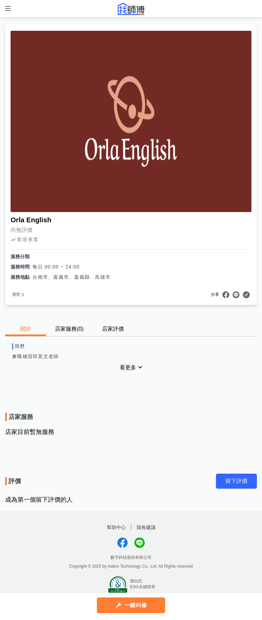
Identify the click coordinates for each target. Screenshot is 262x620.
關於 (25, 329)
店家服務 (69, 329)
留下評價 (236, 481)
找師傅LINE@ (139, 543)
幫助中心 (116, 527)
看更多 (128, 367)
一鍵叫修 (136, 605)
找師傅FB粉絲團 (122, 543)
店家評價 (113, 329)
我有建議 (146, 527)
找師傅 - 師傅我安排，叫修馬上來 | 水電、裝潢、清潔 (131, 9)
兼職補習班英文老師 (35, 356)
